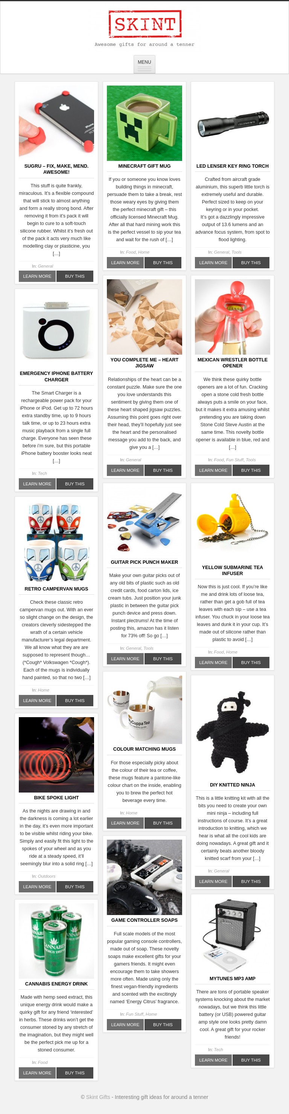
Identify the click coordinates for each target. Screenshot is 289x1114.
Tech (42, 473)
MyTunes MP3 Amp (233, 978)
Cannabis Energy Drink (56, 984)
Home (143, 252)
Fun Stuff (234, 460)
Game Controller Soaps (144, 920)
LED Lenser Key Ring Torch (232, 166)
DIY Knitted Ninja (232, 785)
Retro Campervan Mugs (56, 589)
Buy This (75, 276)
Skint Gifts (98, 1097)
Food (131, 252)
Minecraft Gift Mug (144, 166)
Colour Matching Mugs (144, 749)
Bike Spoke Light (56, 797)
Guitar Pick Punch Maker (144, 562)
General (45, 266)
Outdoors (47, 876)
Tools (236, 252)
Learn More (37, 276)
